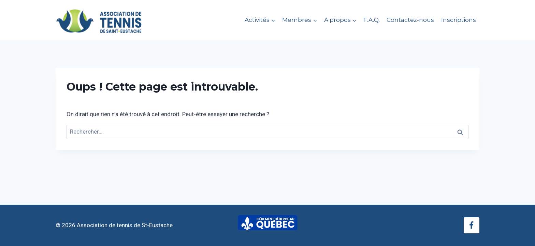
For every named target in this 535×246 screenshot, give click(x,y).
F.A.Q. (371, 19)
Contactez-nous (410, 19)
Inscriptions (458, 19)
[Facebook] (471, 225)
